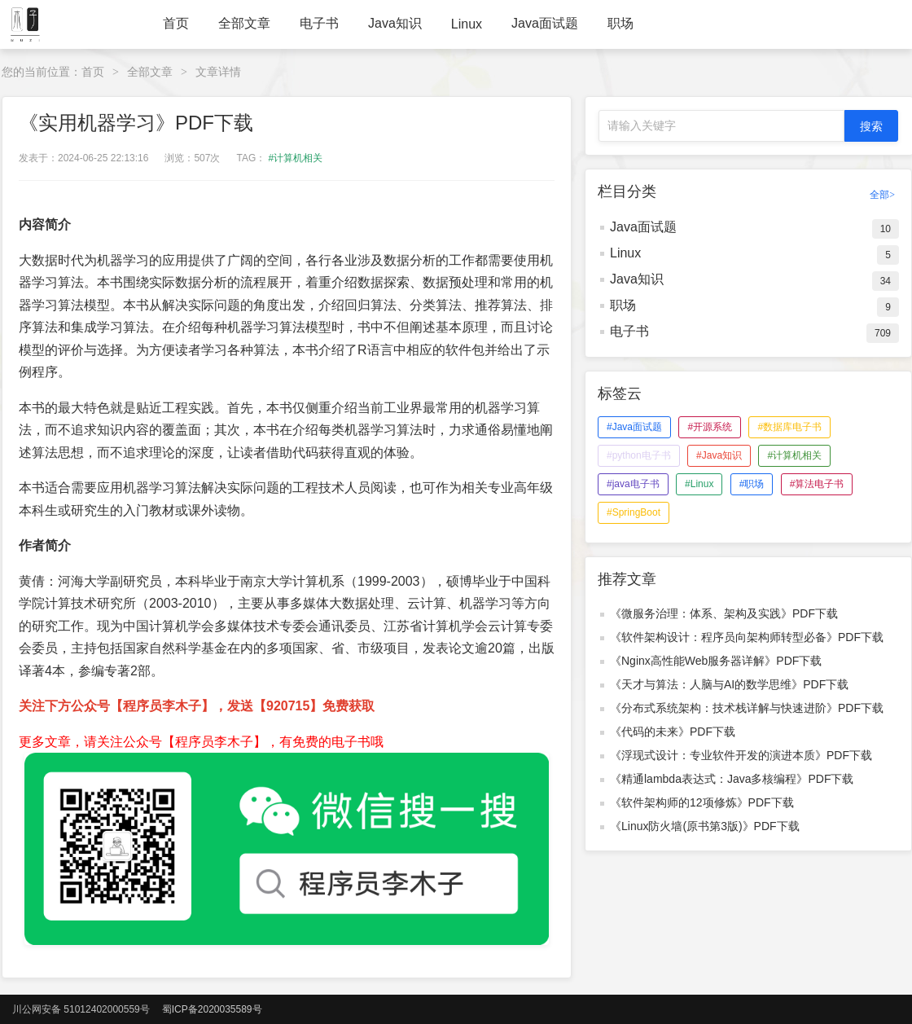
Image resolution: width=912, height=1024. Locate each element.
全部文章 (244, 23)
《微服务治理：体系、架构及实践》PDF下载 (724, 613)
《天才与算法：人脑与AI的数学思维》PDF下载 (729, 684)
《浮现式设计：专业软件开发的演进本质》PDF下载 (741, 755)
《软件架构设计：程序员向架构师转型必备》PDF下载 (747, 637)
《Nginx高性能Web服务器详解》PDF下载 (716, 660)
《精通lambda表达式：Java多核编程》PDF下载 (732, 778)
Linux (466, 24)
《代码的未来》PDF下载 (672, 731)
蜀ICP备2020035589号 (212, 1009)
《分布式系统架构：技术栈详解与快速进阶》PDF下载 (747, 707)
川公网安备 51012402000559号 (81, 1009)
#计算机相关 (296, 158)
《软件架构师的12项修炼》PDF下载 (702, 802)
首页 (176, 23)
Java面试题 (544, 23)
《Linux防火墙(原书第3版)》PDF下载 (705, 826)
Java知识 (395, 23)
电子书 (319, 23)
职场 (620, 23)
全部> (882, 194)
